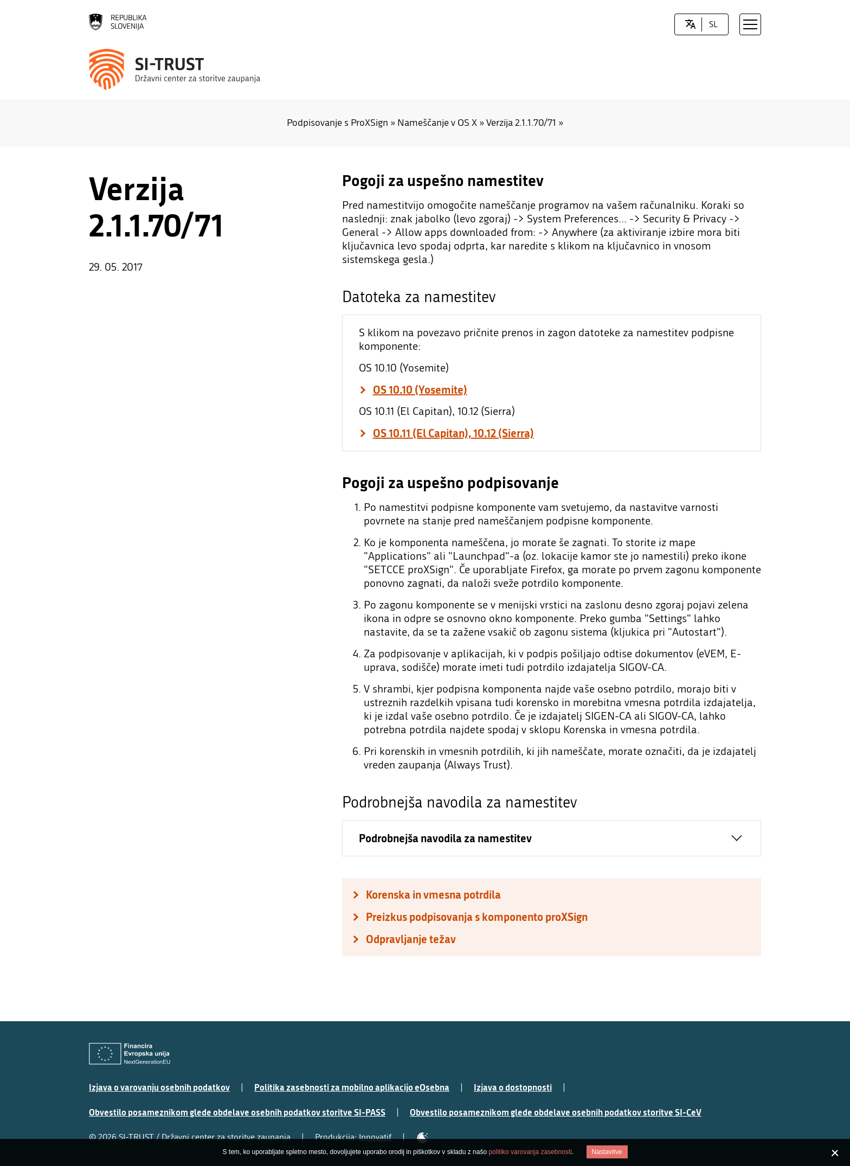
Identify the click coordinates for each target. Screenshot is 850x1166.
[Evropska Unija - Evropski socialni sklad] (129, 1054)
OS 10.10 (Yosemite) (420, 389)
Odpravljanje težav (411, 939)
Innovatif (375, 1137)
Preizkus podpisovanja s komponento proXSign (477, 917)
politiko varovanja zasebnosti (529, 1152)
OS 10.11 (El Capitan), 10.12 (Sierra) (453, 432)
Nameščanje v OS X (437, 123)
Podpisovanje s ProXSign (337, 123)
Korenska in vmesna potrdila (433, 894)
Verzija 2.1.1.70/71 (521, 123)
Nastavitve (607, 1152)
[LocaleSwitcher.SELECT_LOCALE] (690, 24)
